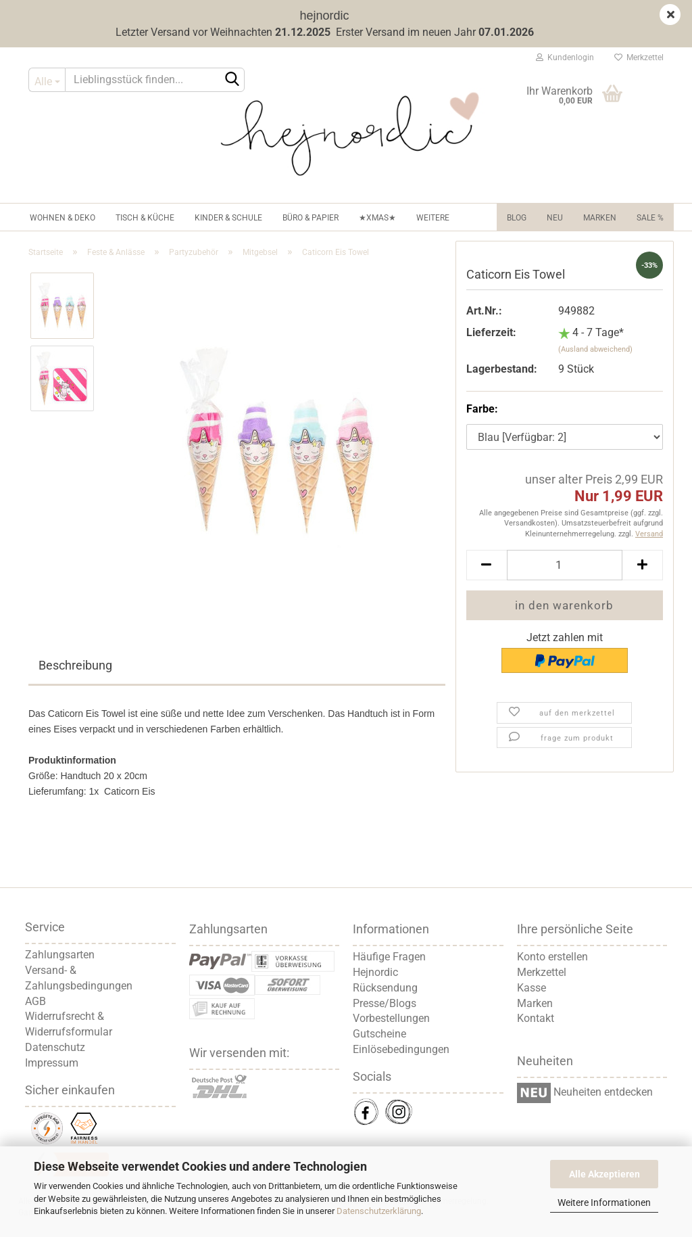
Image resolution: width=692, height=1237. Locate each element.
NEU (555, 218)
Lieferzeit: (491, 332)
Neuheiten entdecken (602, 1092)
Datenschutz (55, 1047)
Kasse (531, 987)
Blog (516, 218)
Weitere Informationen (604, 1202)
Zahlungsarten (60, 954)
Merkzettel (639, 57)
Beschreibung (75, 665)
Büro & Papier (310, 218)
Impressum (51, 1062)
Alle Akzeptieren (604, 1174)
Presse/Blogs (384, 1003)
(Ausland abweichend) (595, 349)
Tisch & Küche (145, 218)
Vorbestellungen (391, 1018)
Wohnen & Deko (62, 218)
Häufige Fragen (389, 956)
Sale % (650, 218)
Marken (599, 218)
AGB (35, 1001)
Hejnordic (375, 972)
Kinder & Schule (228, 218)
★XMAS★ (377, 218)
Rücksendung (385, 987)
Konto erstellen (552, 956)
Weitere (432, 218)
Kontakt (535, 1018)
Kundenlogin (565, 57)
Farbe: (482, 408)
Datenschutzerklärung (379, 1211)
